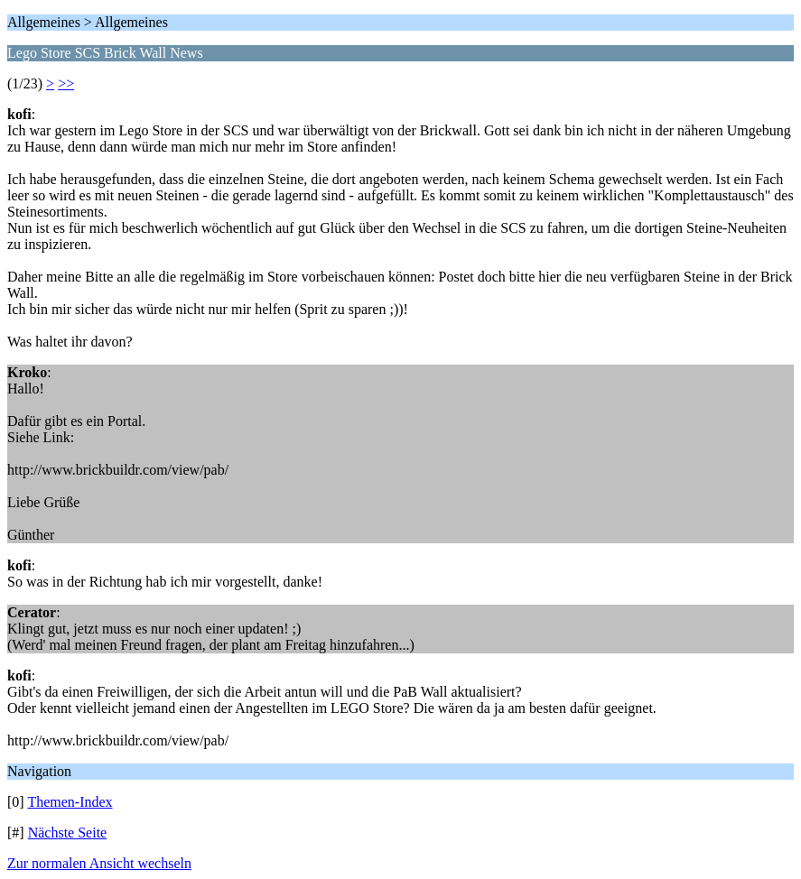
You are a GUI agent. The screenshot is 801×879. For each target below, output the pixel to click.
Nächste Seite (67, 832)
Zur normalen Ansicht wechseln (99, 863)
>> (66, 83)
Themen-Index (69, 802)
